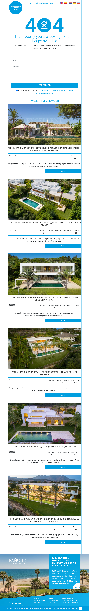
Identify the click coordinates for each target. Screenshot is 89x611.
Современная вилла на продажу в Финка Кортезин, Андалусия (44, 447)
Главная (37, 598)
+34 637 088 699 (74, 600)
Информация (53, 600)
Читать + (62, 171)
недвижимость (39, 600)
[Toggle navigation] (76, 9)
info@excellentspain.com (43, 3)
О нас (51, 598)
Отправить (44, 85)
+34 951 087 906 (71, 598)
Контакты (52, 602)
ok (80, 609)
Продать (37, 602)
